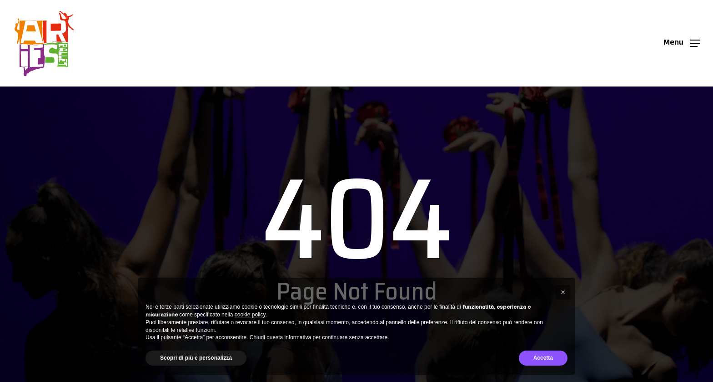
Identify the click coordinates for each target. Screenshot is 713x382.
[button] (681, 43)
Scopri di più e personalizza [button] (196, 358)
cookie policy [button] (250, 314)
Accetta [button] (543, 358)
